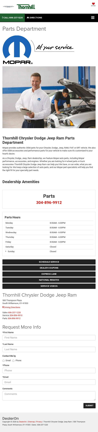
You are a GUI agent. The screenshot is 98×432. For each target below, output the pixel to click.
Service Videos (49, 286)
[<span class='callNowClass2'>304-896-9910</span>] (16, 315)
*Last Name (7, 344)
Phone (18, 360)
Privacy (39, 422)
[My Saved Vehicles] (93, 5)
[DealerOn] (10, 418)
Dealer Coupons (49, 267)
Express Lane (49, 273)
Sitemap (31, 422)
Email (8, 360)
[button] (12, 18)
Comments (7, 388)
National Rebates (49, 279)
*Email (5, 377)
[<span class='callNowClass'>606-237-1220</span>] (14, 312)
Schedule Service (49, 261)
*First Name (8, 332)
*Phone (5, 365)
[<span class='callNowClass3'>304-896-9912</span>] (14, 318)
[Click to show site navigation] (93, 18)
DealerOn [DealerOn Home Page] (23, 422)
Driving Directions (11, 307)
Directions (34, 17)
